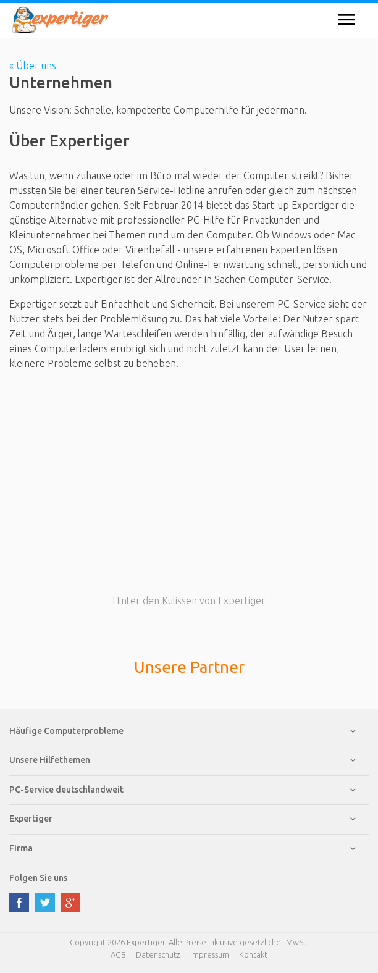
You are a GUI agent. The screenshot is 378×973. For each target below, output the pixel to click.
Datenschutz (158, 954)
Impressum (209, 954)
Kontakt (253, 954)
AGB (118, 954)
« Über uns (32, 65)
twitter (45, 902)
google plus (70, 902)
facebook (19, 902)
